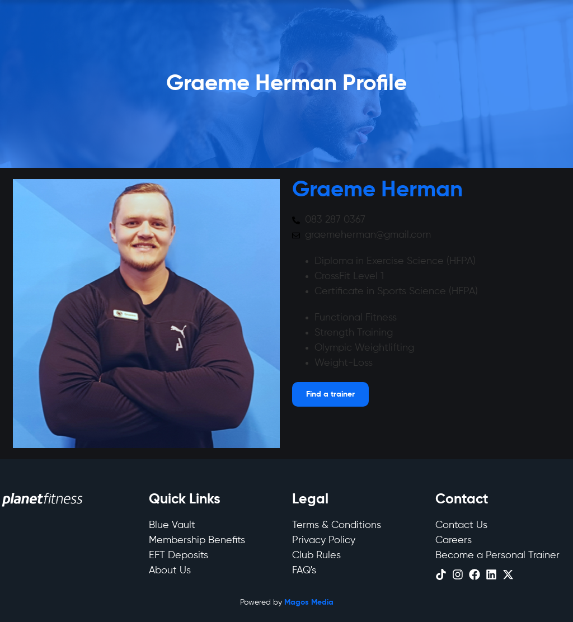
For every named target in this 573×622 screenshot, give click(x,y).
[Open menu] (330, 394)
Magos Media (309, 602)
